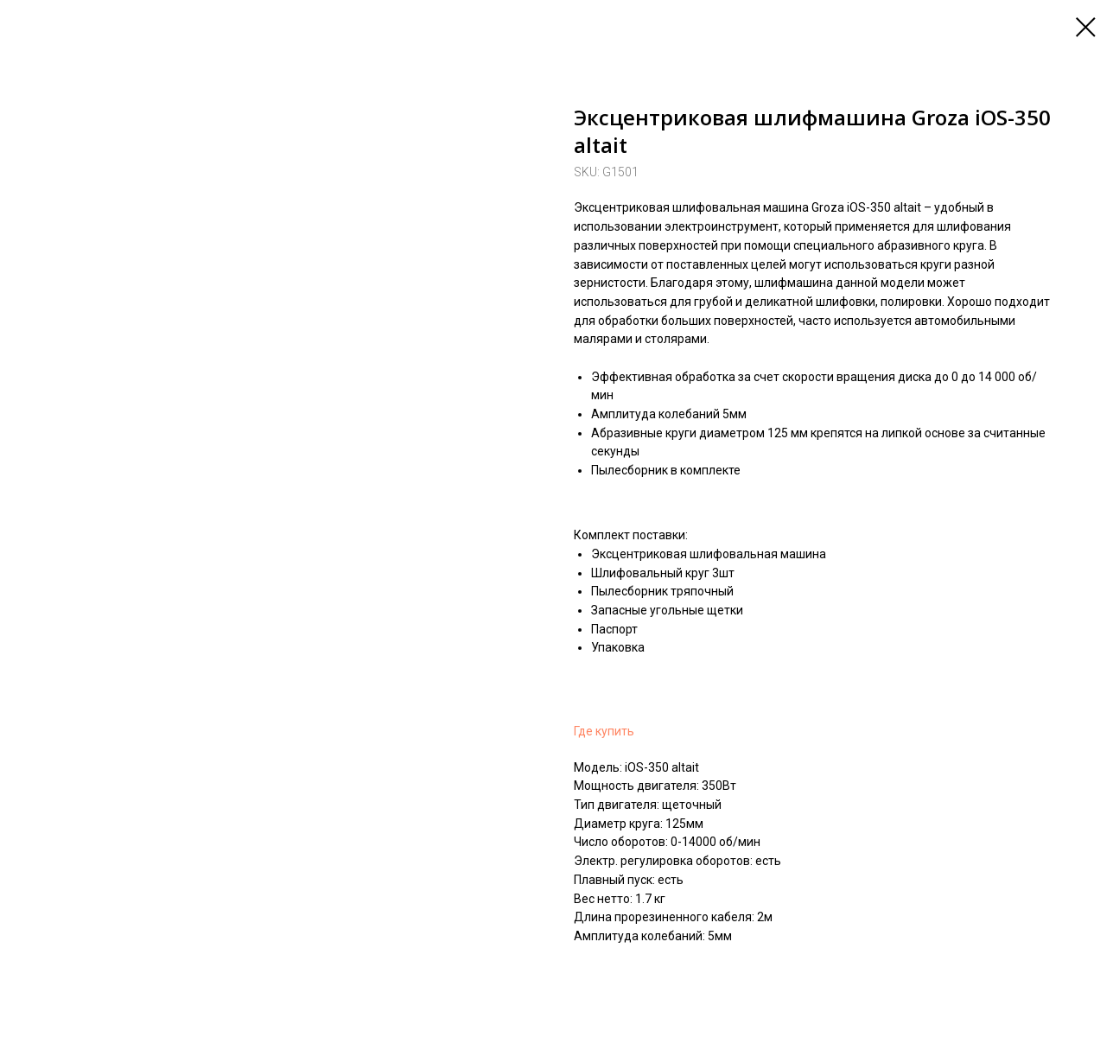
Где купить (604, 731)
